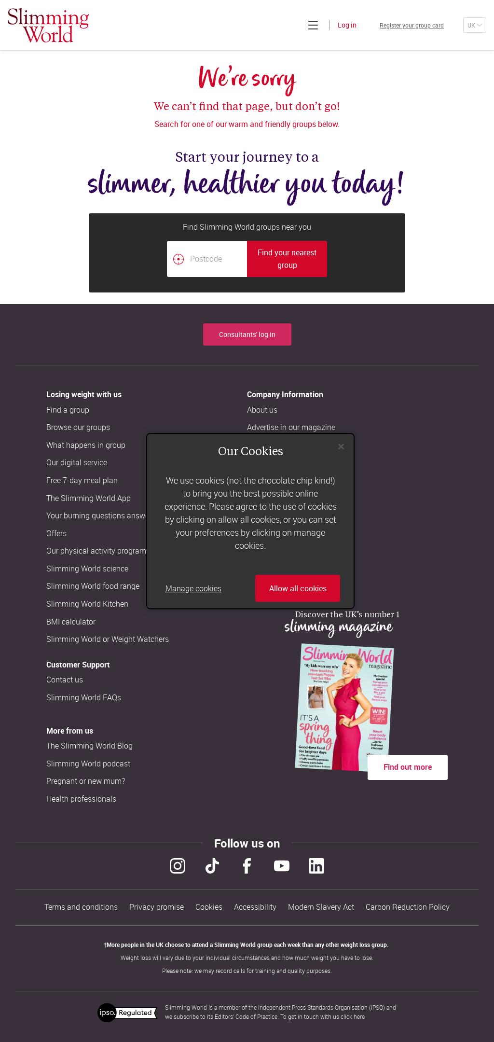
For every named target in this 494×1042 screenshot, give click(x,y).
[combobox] (247, 259)
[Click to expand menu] (290, 25)
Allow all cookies (298, 588)
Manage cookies (193, 588)
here (359, 1016)
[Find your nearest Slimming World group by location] (178, 259)
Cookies (208, 907)
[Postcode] (207, 259)
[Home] (48, 25)
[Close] (341, 446)
